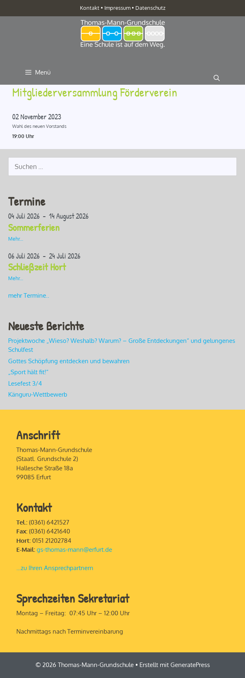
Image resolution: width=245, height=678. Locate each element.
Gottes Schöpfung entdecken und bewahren (69, 361)
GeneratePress (190, 665)
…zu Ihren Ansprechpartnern (54, 568)
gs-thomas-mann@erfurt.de (74, 549)
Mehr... (15, 239)
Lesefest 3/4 (25, 383)
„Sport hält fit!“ (29, 372)
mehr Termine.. (28, 295)
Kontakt (89, 7)
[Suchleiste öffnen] (217, 78)
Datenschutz (150, 7)
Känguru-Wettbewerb (37, 394)
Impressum (117, 7)
